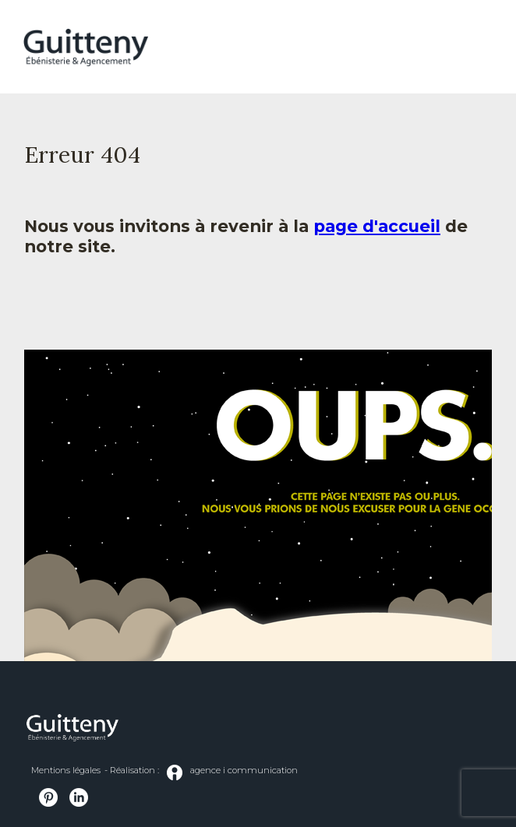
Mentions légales (66, 770)
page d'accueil (376, 226)
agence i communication (232, 772)
